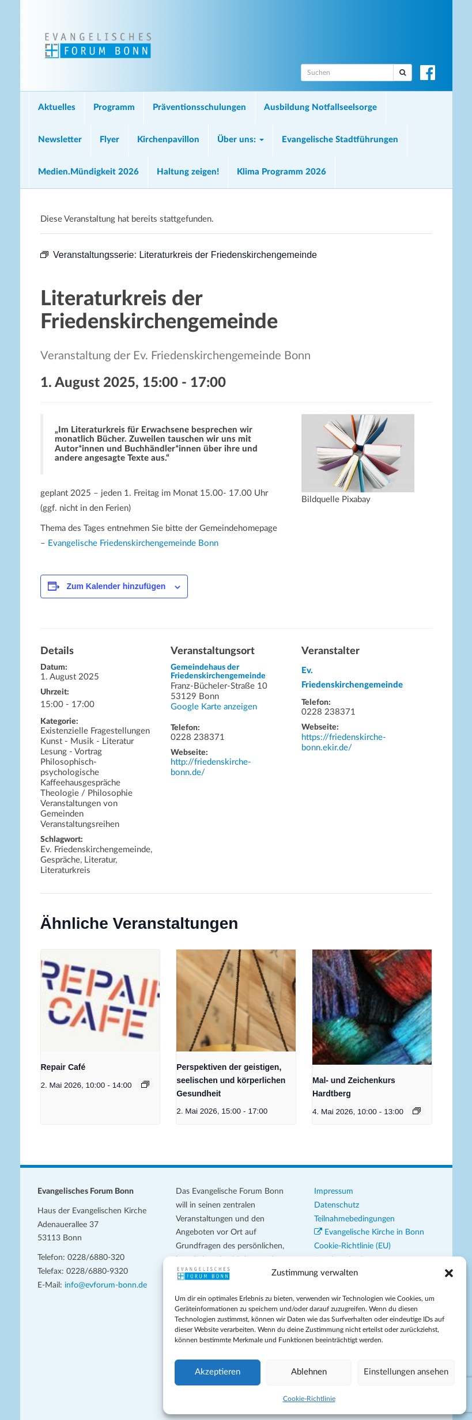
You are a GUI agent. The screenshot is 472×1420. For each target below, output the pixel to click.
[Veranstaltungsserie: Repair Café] (145, 1084)
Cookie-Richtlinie (309, 1398)
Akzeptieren (217, 1372)
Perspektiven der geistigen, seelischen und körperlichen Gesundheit (230, 1080)
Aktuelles (56, 107)
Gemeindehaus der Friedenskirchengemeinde (218, 671)
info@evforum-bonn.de (106, 1285)
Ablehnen (309, 1372)
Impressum (333, 1191)
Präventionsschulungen (199, 107)
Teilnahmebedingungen (354, 1219)
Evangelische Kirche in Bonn (369, 1232)
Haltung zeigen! (188, 172)
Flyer (109, 139)
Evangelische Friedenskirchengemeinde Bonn (133, 543)
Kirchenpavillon (168, 139)
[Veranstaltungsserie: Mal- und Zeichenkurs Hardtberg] (417, 1110)
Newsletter (60, 139)
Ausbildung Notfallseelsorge (320, 107)
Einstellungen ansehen (406, 1372)
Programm (114, 107)
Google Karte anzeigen (214, 707)
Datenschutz (336, 1205)
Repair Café (63, 1067)
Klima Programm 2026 (281, 172)
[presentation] (100, 1001)
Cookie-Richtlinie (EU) (352, 1246)
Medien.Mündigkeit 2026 (88, 172)
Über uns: (240, 139)
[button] (449, 1273)
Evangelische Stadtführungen (340, 139)
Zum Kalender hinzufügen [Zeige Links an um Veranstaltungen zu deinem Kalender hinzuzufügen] (115, 586)
